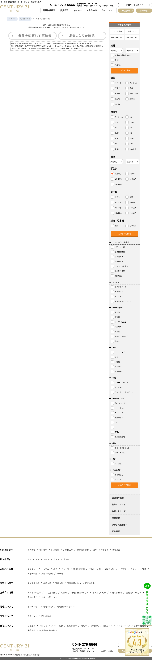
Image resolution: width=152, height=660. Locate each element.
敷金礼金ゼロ (79, 569)
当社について (108, 10)
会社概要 (31, 626)
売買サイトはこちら (134, 5)
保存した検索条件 (119, 525)
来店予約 (126, 10)
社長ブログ (107, 626)
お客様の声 (91, 10)
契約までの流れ (34, 592)
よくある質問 (51, 592)
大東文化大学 (89, 583)
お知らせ (77, 10)
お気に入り (68, 550)
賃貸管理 (64, 10)
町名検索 (55, 550)
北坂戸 (56, 559)
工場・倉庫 (32, 573)
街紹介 (84, 626)
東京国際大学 (73, 583)
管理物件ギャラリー (66, 607)
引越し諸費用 (116, 592)
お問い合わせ (140, 626)
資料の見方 (32, 597)
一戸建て (123, 569)
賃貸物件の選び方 (133, 592)
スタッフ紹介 (57, 626)
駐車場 (60, 573)
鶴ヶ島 (46, 559)
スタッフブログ (123, 626)
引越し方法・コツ (49, 597)
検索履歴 (116, 518)
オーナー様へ (33, 607)
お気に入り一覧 (118, 511)
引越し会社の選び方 (79, 592)
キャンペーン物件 (138, 569)
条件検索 (31, 550)
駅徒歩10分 (110, 569)
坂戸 (38, 559)
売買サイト (32, 616)
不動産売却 (46, 616)
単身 (55, 569)
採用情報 (95, 626)
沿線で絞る (132, 31)
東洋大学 (59, 583)
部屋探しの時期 (99, 592)
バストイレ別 (95, 569)
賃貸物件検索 (49, 10)
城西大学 (47, 583)
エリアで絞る (117, 31)
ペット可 (65, 569)
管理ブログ (48, 607)
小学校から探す (117, 38)
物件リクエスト (118, 504)
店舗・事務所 (47, 573)
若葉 (30, 559)
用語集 (64, 592)
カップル (45, 569)
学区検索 (43, 550)
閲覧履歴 (116, 531)
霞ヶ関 (66, 559)
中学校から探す (132, 38)
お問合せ (143, 10)
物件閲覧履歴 (83, 550)
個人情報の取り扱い (48, 630)
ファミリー (32, 569)
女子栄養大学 (33, 583)
